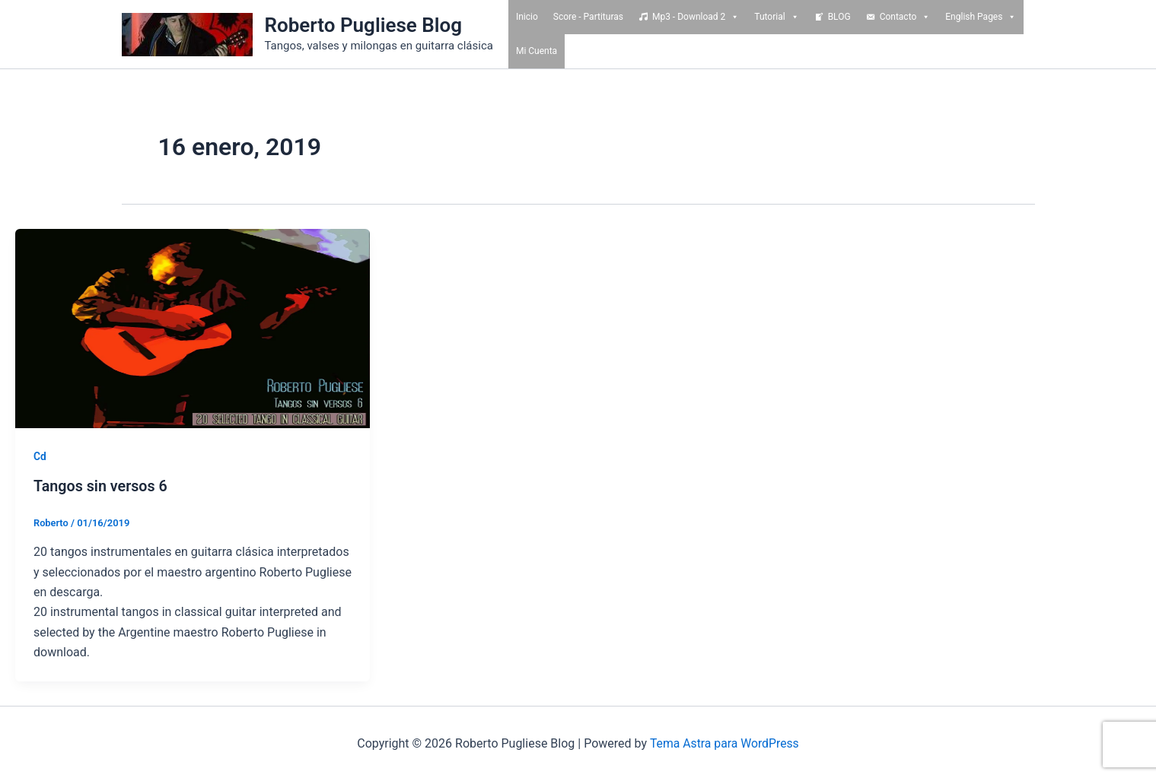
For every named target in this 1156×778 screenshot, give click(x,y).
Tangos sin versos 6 (101, 486)
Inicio (527, 16)
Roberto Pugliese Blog (364, 25)
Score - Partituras (588, 16)
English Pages (980, 17)
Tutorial (776, 17)
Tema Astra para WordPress (724, 743)
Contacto (905, 17)
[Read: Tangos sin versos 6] (192, 327)
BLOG (839, 16)
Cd (39, 456)
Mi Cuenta (536, 51)
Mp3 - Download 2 (695, 17)
